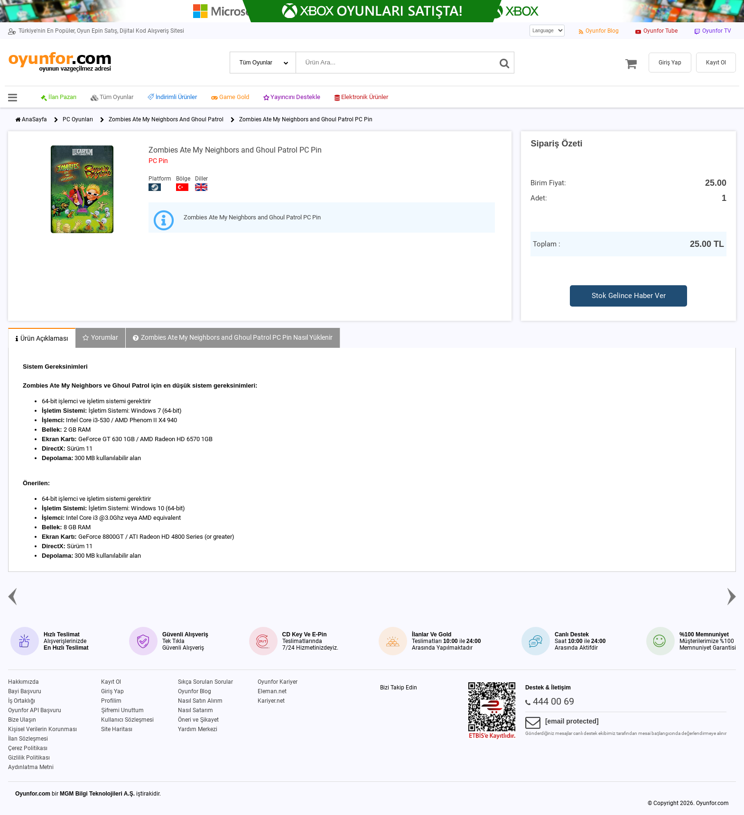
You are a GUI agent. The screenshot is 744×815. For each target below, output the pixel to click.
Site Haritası (116, 729)
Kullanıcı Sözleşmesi (127, 719)
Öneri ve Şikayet (198, 719)
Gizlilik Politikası (29, 757)
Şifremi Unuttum (122, 710)
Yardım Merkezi (197, 729)
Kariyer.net (271, 700)
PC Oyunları (78, 119)
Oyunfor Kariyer (278, 682)
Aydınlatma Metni (31, 767)
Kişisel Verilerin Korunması (42, 729)
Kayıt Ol (111, 682)
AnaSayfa (34, 119)
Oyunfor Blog (194, 691)
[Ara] (504, 62)
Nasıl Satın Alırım (200, 700)
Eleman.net (272, 691)
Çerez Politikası (27, 748)
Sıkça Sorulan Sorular (205, 682)
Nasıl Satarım (195, 710)
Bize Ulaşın (22, 719)
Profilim (111, 700)
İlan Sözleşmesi (28, 738)
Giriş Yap (112, 691)
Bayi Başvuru (24, 691)
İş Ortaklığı (21, 700)
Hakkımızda (23, 682)
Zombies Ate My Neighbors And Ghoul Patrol (166, 119)
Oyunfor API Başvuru (34, 710)
